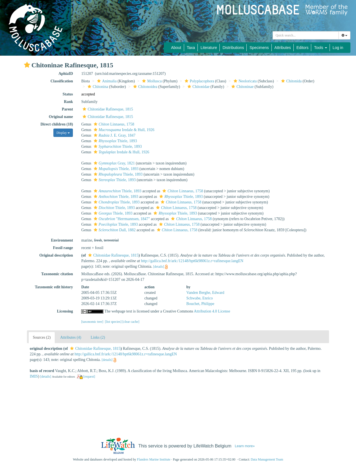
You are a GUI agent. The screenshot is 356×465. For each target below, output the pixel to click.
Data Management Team (267, 459)
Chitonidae (197, 87)
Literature (209, 47)
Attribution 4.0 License (212, 311)
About (176, 47)
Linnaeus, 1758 (113, 124)
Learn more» (245, 446)
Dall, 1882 (114, 230)
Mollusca (151, 81)
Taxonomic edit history (54, 287)
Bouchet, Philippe (200, 304)
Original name (61, 117)
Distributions (233, 47)
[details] (158, 267)
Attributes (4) (70, 337)
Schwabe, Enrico (199, 298)
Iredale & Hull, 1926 (123, 130)
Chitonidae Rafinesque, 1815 (107, 109)
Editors (302, 47)
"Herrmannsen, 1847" (121, 219)
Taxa (191, 47)
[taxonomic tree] (92, 322)
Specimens (259, 47)
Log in (338, 47)
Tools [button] (320, 47)
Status (68, 94)
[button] (27, 64)
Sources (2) (42, 337)
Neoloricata (244, 81)
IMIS (34, 376)
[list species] (113, 322)
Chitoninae (241, 87)
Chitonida (290, 81)
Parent (67, 109)
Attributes (283, 47)
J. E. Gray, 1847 (113, 135)
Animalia (106, 81)
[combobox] (306, 35)
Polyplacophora (198, 81)
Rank (68, 102)
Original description (56, 255)
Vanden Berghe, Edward (205, 293)
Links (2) (98, 337)
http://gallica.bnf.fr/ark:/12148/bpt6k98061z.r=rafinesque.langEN (192, 261)
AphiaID (65, 74)
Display (63, 133)
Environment (62, 240)
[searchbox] (305, 35)
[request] (89, 376)
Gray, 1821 (113, 163)
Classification (61, 81)
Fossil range (63, 248)
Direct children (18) (56, 124)
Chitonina (97, 87)
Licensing (65, 311)
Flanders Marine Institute (153, 459)
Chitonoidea (144, 87)
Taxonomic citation (57, 274)
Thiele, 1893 (114, 141)
